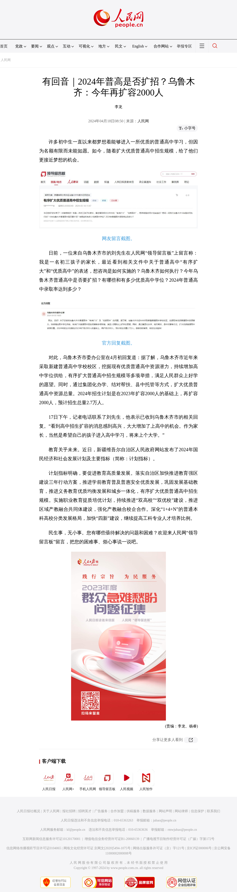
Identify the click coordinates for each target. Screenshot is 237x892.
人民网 (6, 60)
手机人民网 (87, 780)
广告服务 (101, 811)
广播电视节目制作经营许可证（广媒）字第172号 (178, 839)
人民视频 (126, 780)
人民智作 (146, 780)
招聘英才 (84, 811)
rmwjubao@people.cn (182, 829)
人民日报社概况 (28, 811)
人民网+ (68, 780)
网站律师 (181, 811)
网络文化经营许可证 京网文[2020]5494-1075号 (97, 848)
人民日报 (49, 780)
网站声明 (165, 811)
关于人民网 (51, 811)
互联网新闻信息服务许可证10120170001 (52, 839)
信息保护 (197, 811)
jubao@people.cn (164, 820)
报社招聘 (69, 811)
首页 (4, 46)
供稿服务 (133, 811)
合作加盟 (117, 811)
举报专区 (184, 46)
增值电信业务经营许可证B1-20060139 (112, 839)
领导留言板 (107, 780)
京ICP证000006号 (199, 848)
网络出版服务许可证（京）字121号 (158, 848)
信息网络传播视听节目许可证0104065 (33, 848)
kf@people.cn (76, 829)
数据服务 (149, 811)
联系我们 (213, 811)
